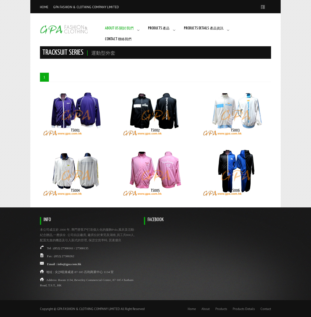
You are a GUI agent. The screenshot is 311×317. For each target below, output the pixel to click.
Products (221, 309)
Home (192, 309)
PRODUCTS (158, 28)
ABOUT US (119, 28)
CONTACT (118, 39)
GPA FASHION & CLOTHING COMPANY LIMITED (86, 7)
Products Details (244, 309)
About (205, 309)
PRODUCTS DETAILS (203, 28)
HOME (44, 7)
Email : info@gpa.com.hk (64, 264)
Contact (265, 309)
